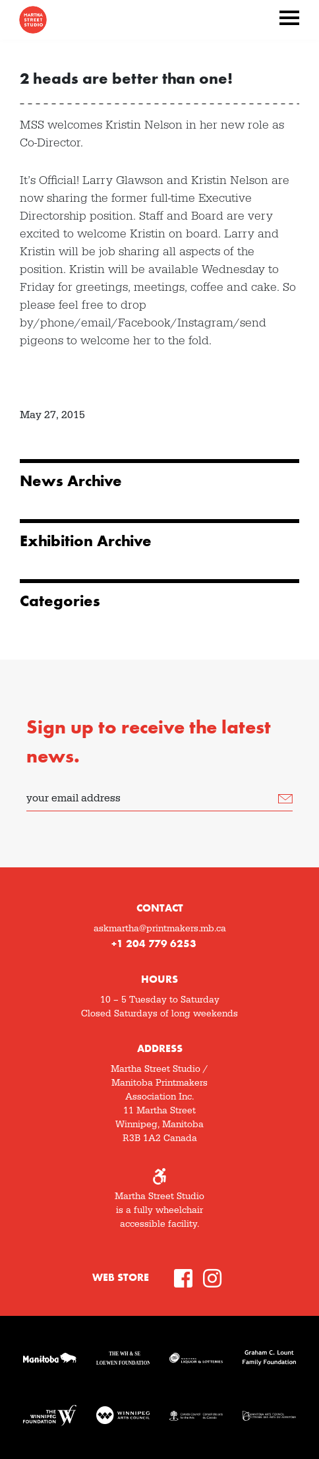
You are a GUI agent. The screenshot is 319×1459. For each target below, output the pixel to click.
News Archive (71, 481)
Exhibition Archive (86, 541)
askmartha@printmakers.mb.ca (160, 929)
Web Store (120, 1277)
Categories (60, 601)
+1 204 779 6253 (153, 943)
